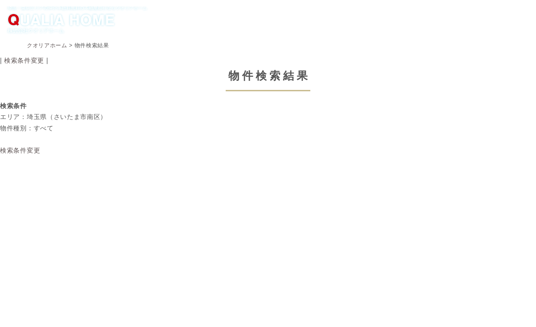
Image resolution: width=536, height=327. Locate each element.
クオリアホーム (47, 45)
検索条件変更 (24, 60)
